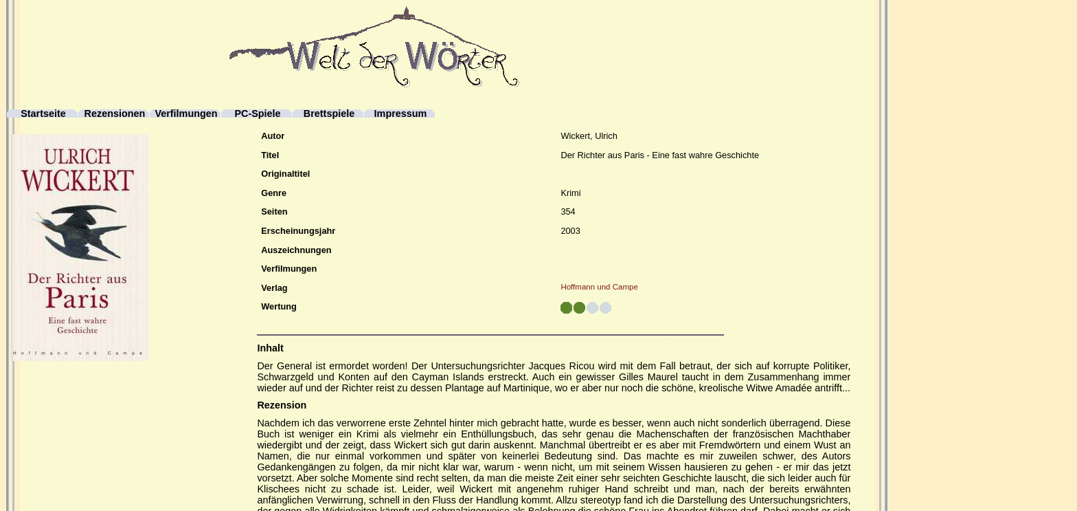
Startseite (43, 113)
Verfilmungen (186, 113)
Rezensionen (115, 113)
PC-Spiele (257, 113)
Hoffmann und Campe (598, 287)
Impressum (400, 113)
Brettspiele (329, 113)
